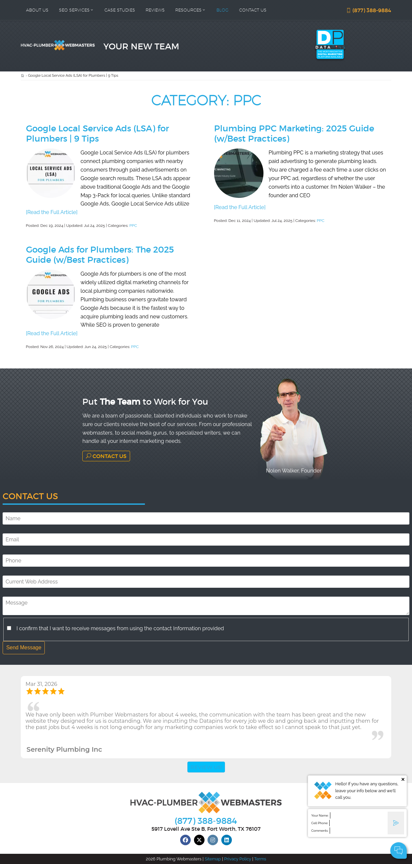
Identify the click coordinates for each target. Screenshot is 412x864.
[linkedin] (226, 840)
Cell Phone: (319, 823)
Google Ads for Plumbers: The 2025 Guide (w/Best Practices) (100, 254)
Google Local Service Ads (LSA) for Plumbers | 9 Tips (97, 133)
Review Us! (206, 767)
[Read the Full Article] (52, 212)
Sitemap (213, 858)
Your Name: (320, 815)
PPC (133, 225)
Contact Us (106, 456)
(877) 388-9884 (368, 10)
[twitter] (199, 840)
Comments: (319, 830)
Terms (260, 858)
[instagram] (212, 840)
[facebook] (185, 840)
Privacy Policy (237, 858)
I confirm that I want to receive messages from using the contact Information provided (120, 628)
